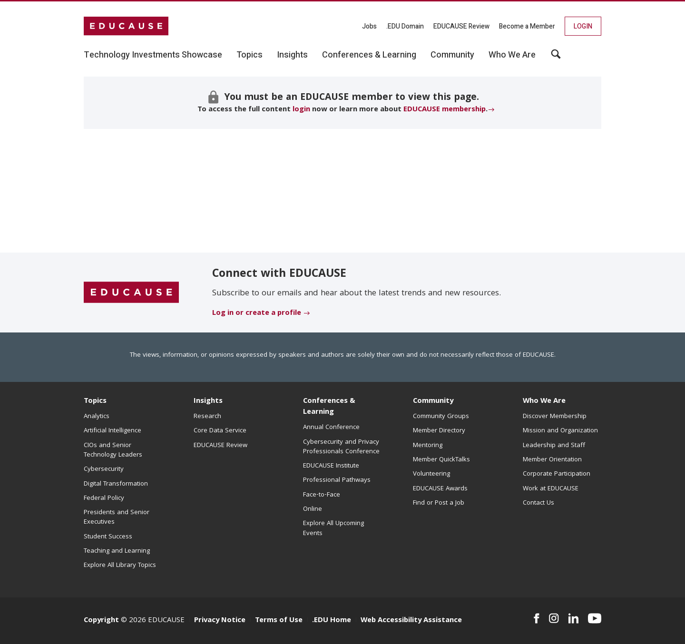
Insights (208, 401)
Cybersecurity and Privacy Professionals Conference (341, 447)
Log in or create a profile (256, 313)
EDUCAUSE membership (444, 110)
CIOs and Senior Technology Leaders (113, 450)
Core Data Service (220, 431)
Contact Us (538, 503)
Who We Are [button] (512, 55)
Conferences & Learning (329, 407)
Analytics (96, 416)
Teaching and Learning (117, 551)
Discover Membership (555, 416)
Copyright (101, 621)
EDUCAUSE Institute (331, 466)
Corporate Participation (556, 474)
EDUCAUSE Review (461, 26)
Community (433, 401)
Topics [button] (249, 55)
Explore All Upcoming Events (333, 528)
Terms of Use (279, 621)
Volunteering (431, 474)
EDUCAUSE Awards (440, 489)
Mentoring (427, 445)
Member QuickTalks (441, 460)
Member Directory (439, 431)
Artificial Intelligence (112, 431)
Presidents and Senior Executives (116, 517)
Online (312, 509)
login (301, 110)
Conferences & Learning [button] (369, 55)
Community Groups (441, 416)
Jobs (369, 26)
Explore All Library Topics (120, 565)
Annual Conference (331, 427)
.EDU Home (331, 621)
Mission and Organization (560, 431)
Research (207, 416)
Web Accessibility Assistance (411, 621)
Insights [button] (292, 55)
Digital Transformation (116, 484)
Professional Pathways (337, 480)
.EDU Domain (405, 26)
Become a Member (527, 26)
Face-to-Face (321, 495)
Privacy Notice (219, 621)
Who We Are (544, 401)
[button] (556, 57)
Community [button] (452, 55)
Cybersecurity (104, 469)
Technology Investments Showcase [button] (153, 55)
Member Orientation (552, 460)
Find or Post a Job (438, 503)
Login (583, 26)
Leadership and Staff (554, 445)
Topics (95, 401)
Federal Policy (104, 498)
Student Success (108, 537)
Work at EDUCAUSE (550, 489)
